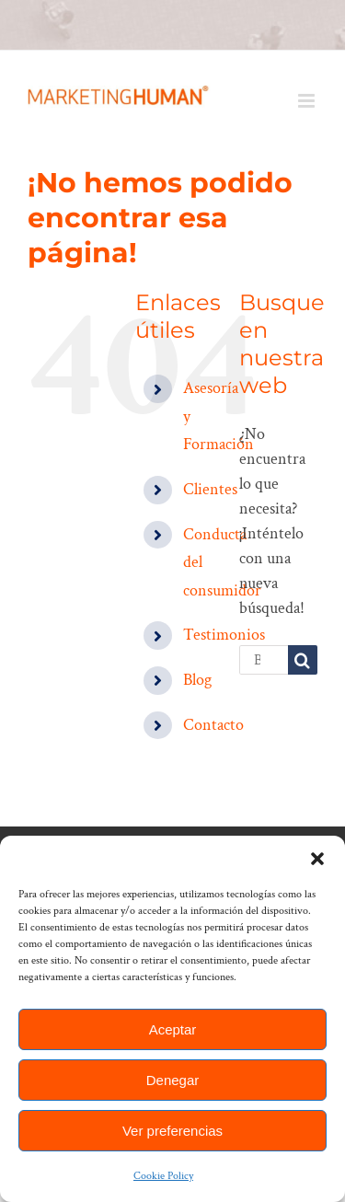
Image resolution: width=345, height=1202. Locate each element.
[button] (317, 858)
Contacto (213, 724)
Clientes (210, 489)
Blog (197, 679)
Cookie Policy (163, 1176)
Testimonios (224, 634)
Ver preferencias (172, 1130)
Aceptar (173, 1029)
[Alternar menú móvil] (307, 100)
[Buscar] (302, 660)
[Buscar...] (263, 660)
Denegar (173, 1080)
